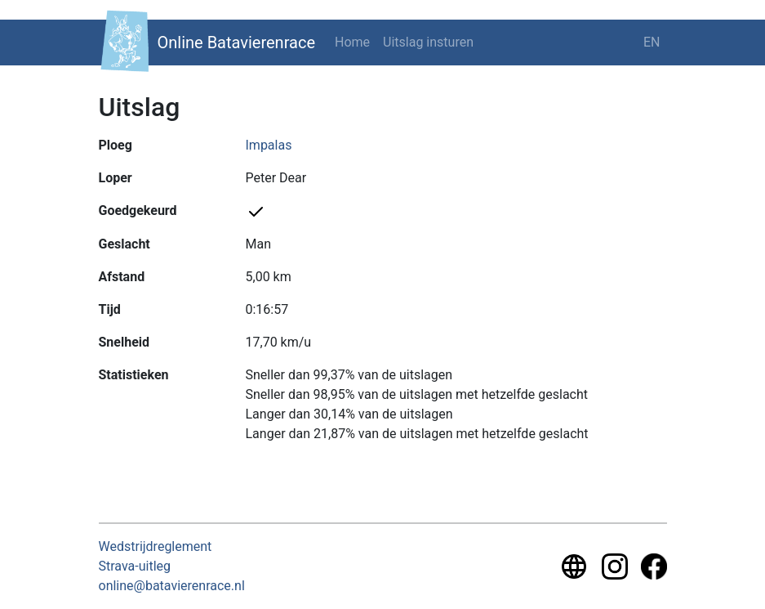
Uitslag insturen (428, 42)
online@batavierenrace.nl (172, 585)
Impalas (269, 145)
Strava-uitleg (135, 566)
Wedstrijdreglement (155, 546)
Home (352, 42)
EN (651, 42)
